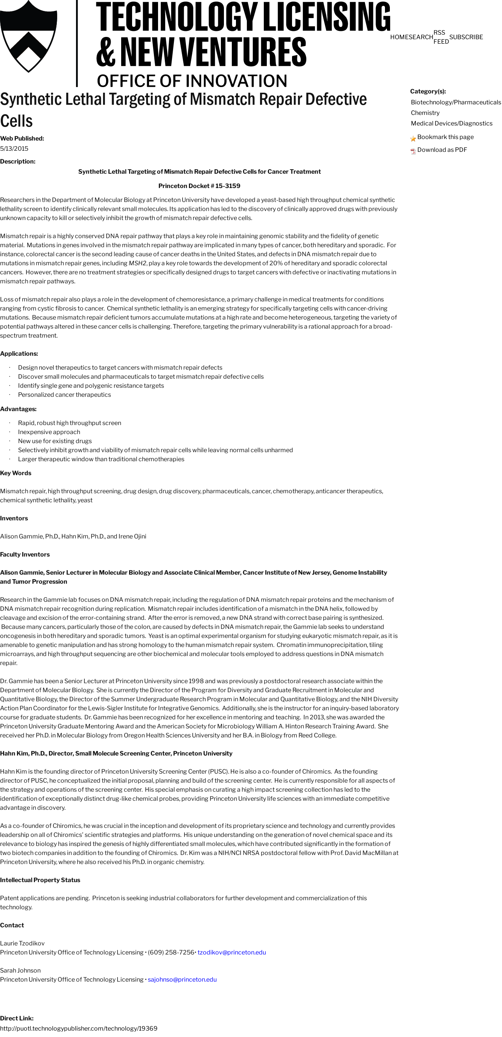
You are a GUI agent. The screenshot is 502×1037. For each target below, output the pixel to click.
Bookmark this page (445, 137)
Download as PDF (442, 149)
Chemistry (425, 112)
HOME (399, 37)
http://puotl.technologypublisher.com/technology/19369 (79, 1028)
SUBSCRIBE (466, 37)
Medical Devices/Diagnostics (452, 123)
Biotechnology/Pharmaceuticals (456, 102)
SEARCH (421, 37)
